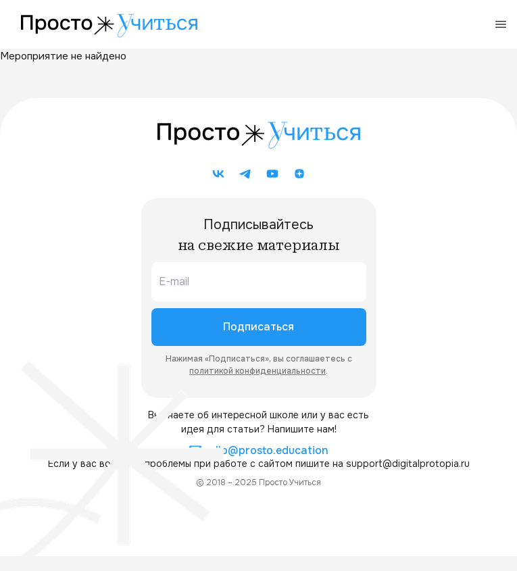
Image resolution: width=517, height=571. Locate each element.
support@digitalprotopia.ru (408, 463)
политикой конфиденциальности (257, 371)
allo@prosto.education (258, 451)
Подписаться (258, 327)
